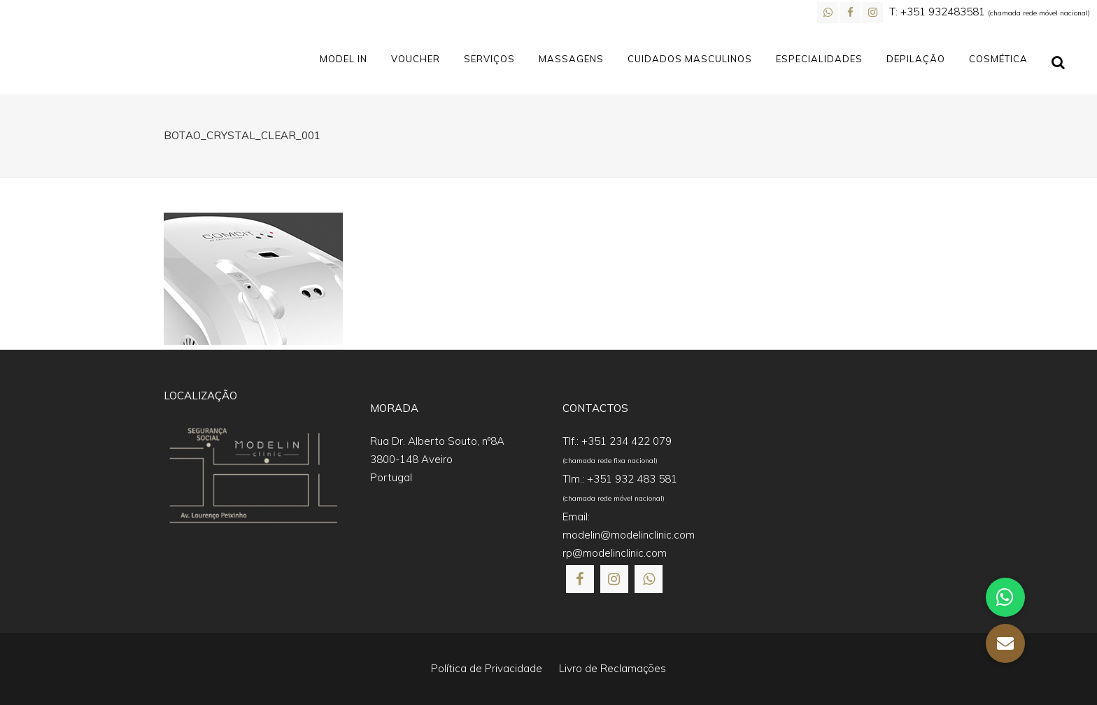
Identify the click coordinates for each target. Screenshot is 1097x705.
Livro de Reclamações (612, 668)
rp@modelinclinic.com (614, 553)
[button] (28, 677)
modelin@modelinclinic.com (628, 534)
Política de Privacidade (486, 668)
